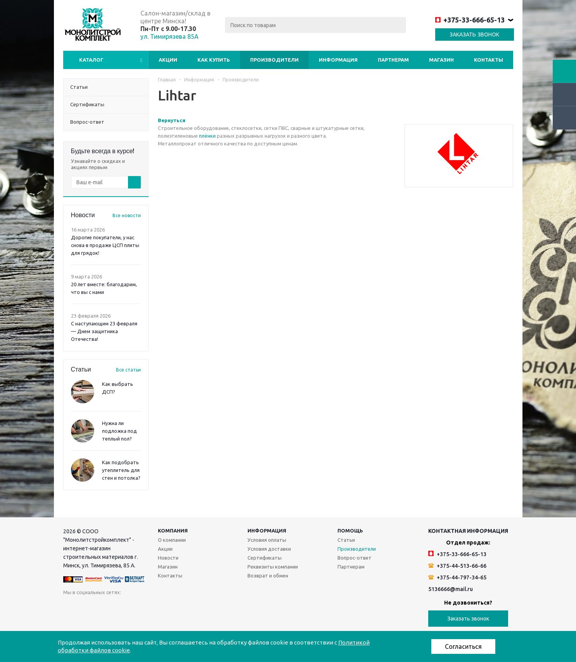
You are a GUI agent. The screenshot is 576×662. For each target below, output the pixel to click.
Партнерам (393, 59)
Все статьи (128, 369)
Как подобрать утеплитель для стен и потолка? (121, 470)
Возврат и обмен (267, 575)
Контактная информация (468, 531)
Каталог (91, 59)
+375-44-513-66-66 (457, 566)
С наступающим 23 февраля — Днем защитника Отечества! (104, 331)
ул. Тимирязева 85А (169, 36)
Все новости (126, 215)
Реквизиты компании (272, 566)
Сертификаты (264, 557)
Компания (173, 530)
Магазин (441, 59)
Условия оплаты (266, 540)
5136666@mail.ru (450, 589)
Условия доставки (269, 548)
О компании (172, 540)
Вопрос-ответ (354, 557)
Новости (168, 557)
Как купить (213, 59)
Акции (168, 59)
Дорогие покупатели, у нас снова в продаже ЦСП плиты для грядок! (105, 245)
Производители (274, 59)
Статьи (346, 540)
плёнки (207, 135)
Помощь (350, 530)
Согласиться (463, 646)
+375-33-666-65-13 (470, 19)
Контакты (488, 59)
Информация (338, 59)
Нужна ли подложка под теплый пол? (119, 430)
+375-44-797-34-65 (457, 577)
